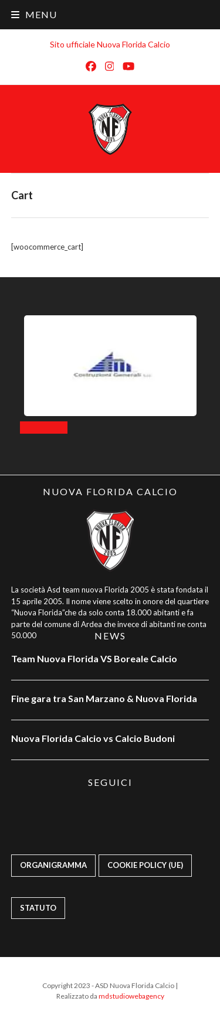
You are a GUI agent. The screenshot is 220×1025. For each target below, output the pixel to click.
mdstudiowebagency (131, 996)
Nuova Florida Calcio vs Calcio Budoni (93, 738)
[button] (34, 14)
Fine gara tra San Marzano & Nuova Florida (105, 698)
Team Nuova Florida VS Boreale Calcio (94, 658)
